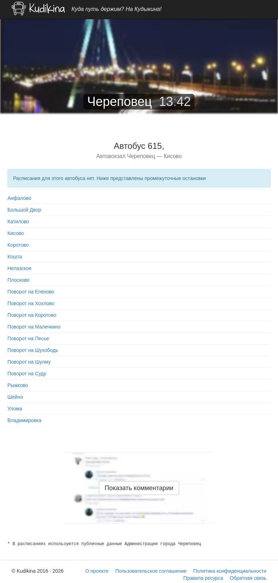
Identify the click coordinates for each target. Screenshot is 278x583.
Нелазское (19, 268)
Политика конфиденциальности (229, 571)
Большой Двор (24, 210)
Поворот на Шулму (29, 362)
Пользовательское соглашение (151, 571)
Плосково (18, 280)
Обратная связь (248, 578)
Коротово (18, 245)
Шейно (15, 397)
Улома (14, 408)
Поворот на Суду (26, 373)
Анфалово (19, 198)
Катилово (18, 221)
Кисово (15, 233)
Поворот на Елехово (30, 292)
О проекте (97, 571)
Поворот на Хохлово (30, 303)
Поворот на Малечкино (33, 327)
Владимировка (24, 420)
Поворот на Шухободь (32, 350)
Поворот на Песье (28, 338)
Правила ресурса (203, 578)
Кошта (14, 256)
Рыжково (17, 385)
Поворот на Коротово (31, 315)
